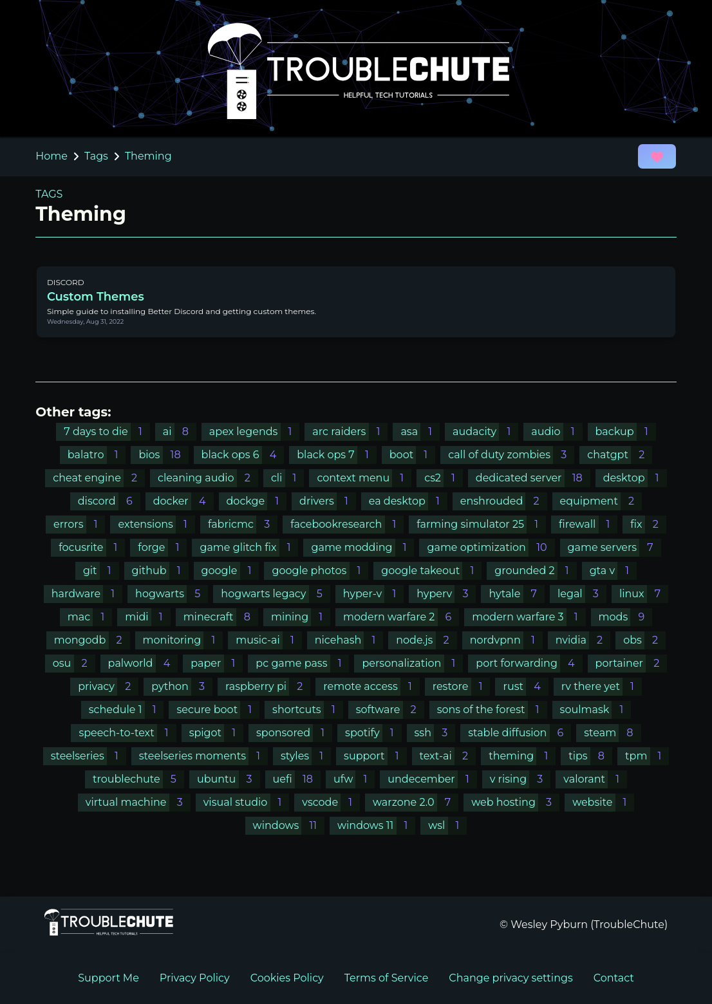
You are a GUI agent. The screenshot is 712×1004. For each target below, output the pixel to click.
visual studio (246, 802)
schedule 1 (126, 709)
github (160, 570)
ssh (435, 732)
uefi (297, 779)
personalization (412, 663)
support (375, 756)
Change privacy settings (510, 978)
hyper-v (373, 593)
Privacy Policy (195, 978)
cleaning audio (208, 478)
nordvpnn (506, 640)
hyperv (446, 593)
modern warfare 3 (528, 617)
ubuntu (228, 779)
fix (648, 524)
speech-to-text (127, 732)
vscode (331, 802)
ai (179, 431)
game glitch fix (249, 547)
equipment (601, 501)
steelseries (88, 756)
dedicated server (533, 478)
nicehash (349, 640)
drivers (327, 501)
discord (109, 501)
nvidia (583, 640)
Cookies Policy (287, 978)
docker (183, 501)
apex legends (254, 431)
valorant (595, 779)
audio (556, 431)
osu (74, 663)
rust (525, 686)
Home (51, 156)
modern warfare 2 (401, 617)
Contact (614, 978)
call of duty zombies (511, 454)
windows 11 (376, 825)
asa (420, 431)
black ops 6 (243, 454)
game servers (614, 547)
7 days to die (106, 431)
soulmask (596, 709)
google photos (320, 570)
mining (300, 617)
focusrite (92, 547)
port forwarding (529, 663)
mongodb (92, 640)
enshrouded (503, 501)
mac (90, 617)
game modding (362, 547)
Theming (148, 156)
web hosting (515, 802)
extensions (156, 524)
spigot (216, 732)
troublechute (138, 779)
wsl (447, 825)
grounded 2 (535, 570)
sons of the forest (492, 709)
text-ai (448, 756)
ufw (354, 779)
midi (147, 617)
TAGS (48, 194)
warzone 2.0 (415, 802)
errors (79, 524)
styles (306, 756)
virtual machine (138, 802)
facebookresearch (347, 524)
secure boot (217, 709)
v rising (520, 779)
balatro (97, 454)
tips (590, 756)
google (230, 570)
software (390, 709)
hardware (87, 593)
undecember (432, 779)
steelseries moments (203, 756)
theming (522, 756)
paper (217, 663)
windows (288, 825)
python (181, 686)
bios (163, 454)
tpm (647, 756)
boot (412, 454)
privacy (108, 686)
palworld (143, 663)
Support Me (108, 978)
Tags (96, 156)
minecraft (220, 617)
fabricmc (242, 524)
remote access (371, 686)
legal (581, 593)
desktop (635, 478)
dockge (257, 501)
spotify (373, 732)
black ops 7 (337, 454)
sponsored (294, 732)
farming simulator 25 (481, 524)
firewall (588, 524)
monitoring (183, 640)
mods (626, 617)
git (101, 570)
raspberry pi (267, 686)
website (603, 802)
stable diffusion (519, 732)
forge (162, 547)
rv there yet (601, 686)
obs (644, 640)
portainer (631, 663)
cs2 (443, 478)
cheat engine (99, 478)
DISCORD (65, 282)
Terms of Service (386, 978)
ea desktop (408, 501)
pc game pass (302, 663)
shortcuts (307, 709)
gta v (613, 570)
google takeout (431, 570)
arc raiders (350, 431)
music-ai (269, 640)
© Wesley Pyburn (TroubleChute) (584, 924)
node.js (426, 640)
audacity (485, 431)
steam (612, 732)
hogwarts (171, 593)
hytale (517, 593)
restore (462, 686)
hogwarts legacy (275, 593)
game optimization (490, 547)
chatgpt (619, 454)
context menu (364, 478)
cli (287, 478)
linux (643, 593)
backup (625, 431)
